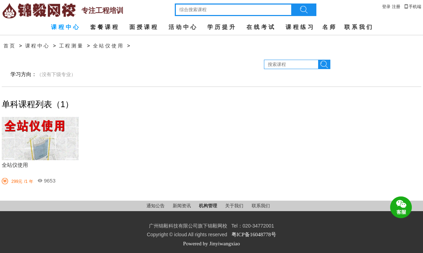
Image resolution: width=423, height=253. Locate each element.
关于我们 (234, 205)
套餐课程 (105, 27)
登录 (386, 6)
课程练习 (300, 27)
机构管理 (208, 205)
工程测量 (71, 46)
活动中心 (183, 27)
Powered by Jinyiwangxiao (211, 243)
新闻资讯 (182, 205)
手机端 (412, 6)
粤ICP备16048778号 (253, 234)
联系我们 (359, 27)
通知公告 (156, 205)
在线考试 (261, 27)
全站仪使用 (108, 46)
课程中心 (65, 27)
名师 (329, 27)
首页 (9, 46)
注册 (396, 6)
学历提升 (222, 27)
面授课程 (144, 27)
